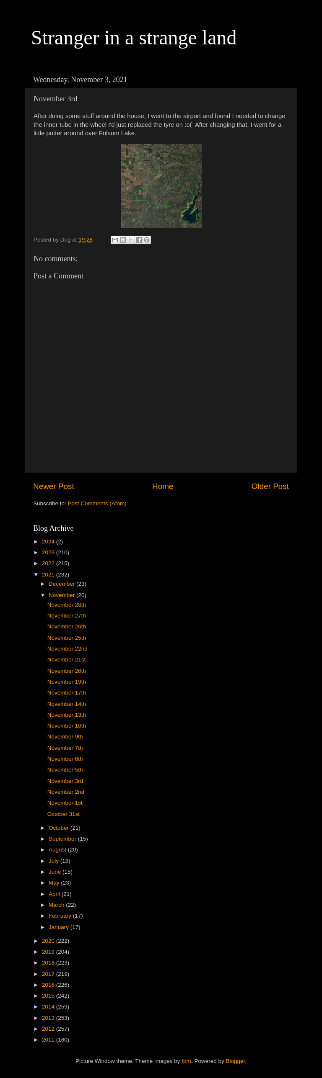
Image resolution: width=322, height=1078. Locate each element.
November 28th (66, 605)
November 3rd (65, 781)
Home (162, 486)
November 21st (66, 659)
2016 (49, 985)
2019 (49, 952)
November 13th (66, 715)
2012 (49, 1029)
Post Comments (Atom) (97, 503)
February (61, 916)
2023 (49, 552)
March (57, 905)
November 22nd (67, 649)
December (62, 584)
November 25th (66, 638)
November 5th (65, 770)
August (58, 849)
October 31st (63, 814)
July (54, 861)
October (59, 828)
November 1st (65, 803)
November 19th (66, 682)
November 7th (65, 748)
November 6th (65, 759)
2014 (49, 1006)
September (63, 839)
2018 (49, 963)
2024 (49, 541)
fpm (186, 1061)
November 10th (66, 726)
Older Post (270, 486)
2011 (49, 1040)
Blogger (235, 1061)
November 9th (65, 736)
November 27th (66, 615)
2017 (49, 974)
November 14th (66, 704)
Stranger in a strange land (134, 37)
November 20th (66, 671)
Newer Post (53, 486)
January (59, 927)
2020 (49, 941)
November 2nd (66, 792)
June (55, 872)
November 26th (66, 626)
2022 (49, 563)
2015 (49, 996)
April (55, 894)
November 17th (66, 693)
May (55, 883)
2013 (49, 1018)
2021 (49, 574)
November (62, 595)
